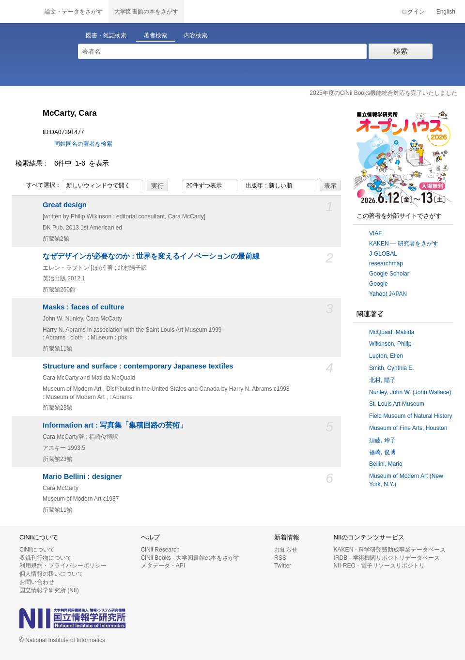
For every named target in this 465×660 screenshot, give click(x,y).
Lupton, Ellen (386, 356)
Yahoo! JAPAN (388, 294)
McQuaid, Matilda (391, 332)
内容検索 (195, 35)
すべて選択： (38, 185)
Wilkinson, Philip (390, 343)
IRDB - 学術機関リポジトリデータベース (387, 557)
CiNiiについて (37, 549)
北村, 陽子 (382, 380)
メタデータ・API (163, 565)
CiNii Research (160, 549)
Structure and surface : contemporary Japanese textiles (138, 366)
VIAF (375, 233)
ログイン (413, 11)
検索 (400, 51)
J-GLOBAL (383, 253)
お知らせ (285, 549)
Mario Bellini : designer (82, 476)
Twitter (282, 565)
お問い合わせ (36, 582)
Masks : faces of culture (83, 307)
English (445, 11)
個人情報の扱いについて (51, 573)
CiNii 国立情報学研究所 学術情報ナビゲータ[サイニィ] (19, 11)
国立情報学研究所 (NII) (49, 590)
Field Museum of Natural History (410, 416)
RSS (280, 557)
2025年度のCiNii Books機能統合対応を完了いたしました (383, 93)
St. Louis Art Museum (396, 403)
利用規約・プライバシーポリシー (63, 565)
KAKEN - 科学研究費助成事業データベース (390, 549)
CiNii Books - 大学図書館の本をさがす (190, 557)
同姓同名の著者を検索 (83, 143)
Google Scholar (389, 273)
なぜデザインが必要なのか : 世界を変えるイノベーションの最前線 (151, 256)
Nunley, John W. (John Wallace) (410, 392)
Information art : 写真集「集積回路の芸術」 (115, 425)
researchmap (386, 263)
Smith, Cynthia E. (391, 368)
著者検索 (155, 35)
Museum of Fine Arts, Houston (408, 428)
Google (378, 283)
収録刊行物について (45, 557)
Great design (65, 205)
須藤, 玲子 (382, 440)
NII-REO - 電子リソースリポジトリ (379, 565)
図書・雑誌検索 (106, 35)
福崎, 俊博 (382, 452)
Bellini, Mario (386, 463)
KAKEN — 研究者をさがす (403, 243)
